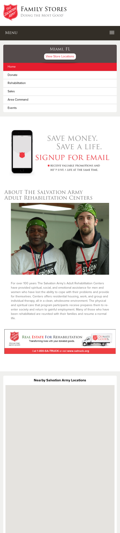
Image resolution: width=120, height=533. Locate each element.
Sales (11, 91)
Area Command (18, 99)
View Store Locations (60, 56)
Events (12, 108)
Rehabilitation (17, 83)
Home (12, 67)
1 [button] (55, 171)
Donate (12, 75)
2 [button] (60, 171)
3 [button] (65, 171)
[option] (60, 151)
